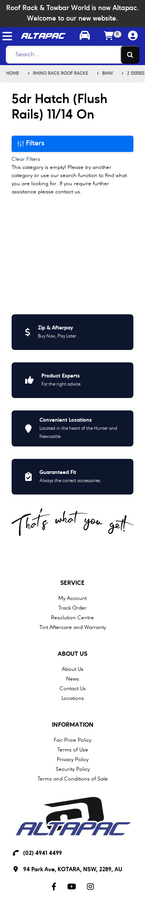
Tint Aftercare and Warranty (72, 627)
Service (72, 583)
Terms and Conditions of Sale (73, 779)
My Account (72, 598)
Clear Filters (26, 159)
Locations (72, 698)
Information (73, 725)
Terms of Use (72, 750)
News (72, 679)
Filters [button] (30, 143)
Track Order (72, 608)
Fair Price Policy (72, 740)
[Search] (70, 55)
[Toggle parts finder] (84, 36)
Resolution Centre (72, 617)
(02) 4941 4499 (42, 853)
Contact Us (73, 688)
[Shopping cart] (109, 36)
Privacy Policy (73, 759)
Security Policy (73, 769)
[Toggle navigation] (7, 36)
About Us (72, 654)
